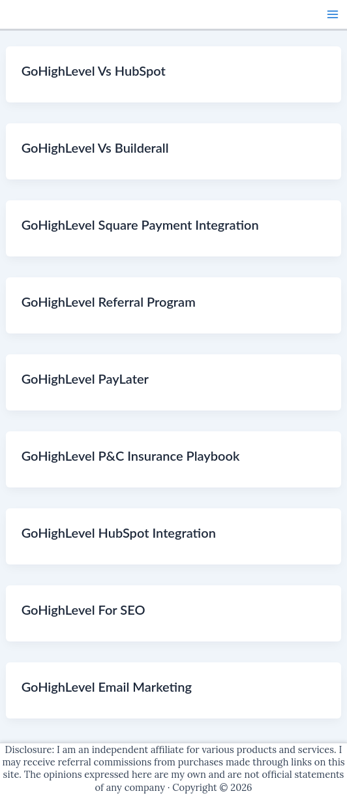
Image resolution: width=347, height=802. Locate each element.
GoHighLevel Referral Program (109, 301)
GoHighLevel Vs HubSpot (94, 70)
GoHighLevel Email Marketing (107, 686)
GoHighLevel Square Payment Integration (140, 224)
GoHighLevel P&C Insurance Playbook (131, 455)
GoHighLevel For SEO (83, 609)
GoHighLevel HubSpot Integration (119, 532)
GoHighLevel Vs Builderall (95, 147)
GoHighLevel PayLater (85, 378)
